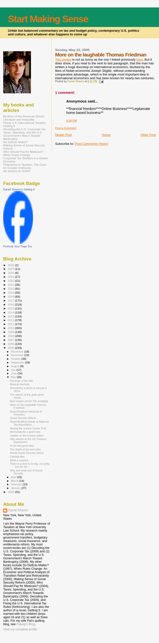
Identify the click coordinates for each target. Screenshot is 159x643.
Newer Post (63, 135)
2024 (11, 272)
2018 (11, 296)
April (14, 477)
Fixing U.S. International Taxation (24, 122)
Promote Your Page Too (17, 246)
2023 (11, 276)
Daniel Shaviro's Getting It (19, 189)
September (18, 362)
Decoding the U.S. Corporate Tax (24, 129)
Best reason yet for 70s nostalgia (29, 401)
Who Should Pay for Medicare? (23, 151)
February (17, 484)
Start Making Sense (48, 19)
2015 (11, 308)
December (17, 351)
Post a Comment (65, 128)
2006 (11, 343)
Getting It (9, 126)
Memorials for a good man (25, 431)
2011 (11, 324)
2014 (11, 312)
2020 (11, 288)
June (14, 373)
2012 (11, 320)
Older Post (148, 135)
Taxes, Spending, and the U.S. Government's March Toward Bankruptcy (22, 135)
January (16, 488)
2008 (11, 335)
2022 (11, 280)
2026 (11, 265)
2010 (11, 328)
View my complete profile (20, 629)
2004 (11, 491)
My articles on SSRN (16, 171)
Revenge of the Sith (21, 380)
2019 (11, 292)
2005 (11, 347)
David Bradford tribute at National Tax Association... (29, 423)
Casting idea (17, 456)
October (16, 358)
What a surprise (19, 460)
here (139, 59)
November (17, 355)
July (14, 369)
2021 (11, 284)
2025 (11, 268)
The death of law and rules (25, 449)
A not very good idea (22, 445)
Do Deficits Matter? (15, 142)
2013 (11, 316)
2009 (11, 332)
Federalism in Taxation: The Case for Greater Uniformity (24, 166)
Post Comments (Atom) (91, 144)
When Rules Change (16, 154)
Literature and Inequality (18, 119)
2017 (11, 300)
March (15, 480)
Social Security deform (23, 417)
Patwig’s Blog (26, 624)
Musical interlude (19, 384)
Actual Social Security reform (27, 452)
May (14, 377)
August (15, 366)
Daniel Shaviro (18, 510)
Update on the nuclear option (27, 435)
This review (63, 59)
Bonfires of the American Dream (23, 116)
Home (106, 135)
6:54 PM (71, 120)
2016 (11, 304)
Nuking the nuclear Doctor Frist (28, 428)
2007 (11, 339)
